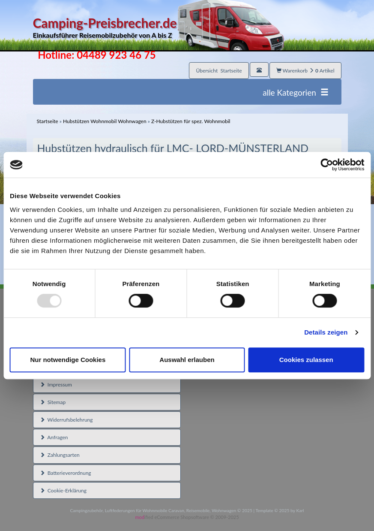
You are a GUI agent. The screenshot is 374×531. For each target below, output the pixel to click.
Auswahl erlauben (186, 359)
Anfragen (54, 437)
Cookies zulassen (306, 359)
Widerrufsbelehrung (66, 419)
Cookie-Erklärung (63, 490)
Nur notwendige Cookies (67, 359)
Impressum (56, 384)
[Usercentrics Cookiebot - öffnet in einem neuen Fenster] (326, 164)
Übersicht (219, 70)
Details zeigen (325, 332)
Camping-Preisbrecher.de (158, 27)
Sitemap (53, 402)
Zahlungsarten (60, 455)
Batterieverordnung (65, 473)
